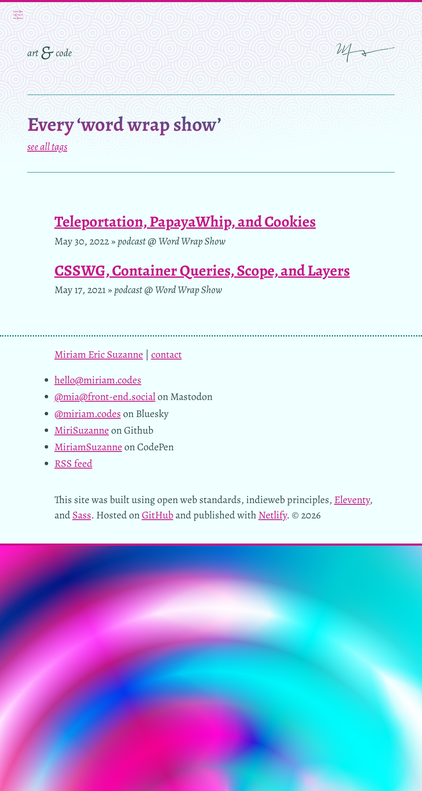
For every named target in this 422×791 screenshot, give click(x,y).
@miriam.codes (88, 413)
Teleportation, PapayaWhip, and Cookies (185, 221)
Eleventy (352, 499)
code (64, 53)
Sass (81, 515)
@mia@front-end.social (105, 396)
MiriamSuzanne (88, 447)
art (32, 53)
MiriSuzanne (82, 430)
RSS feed (73, 463)
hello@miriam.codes (98, 380)
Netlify (272, 515)
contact (166, 354)
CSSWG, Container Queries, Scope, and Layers (202, 270)
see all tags (47, 146)
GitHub (157, 515)
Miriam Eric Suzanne (99, 354)
